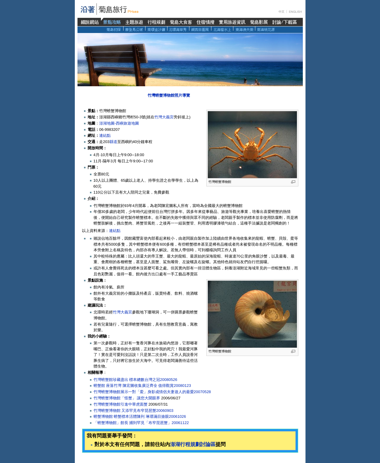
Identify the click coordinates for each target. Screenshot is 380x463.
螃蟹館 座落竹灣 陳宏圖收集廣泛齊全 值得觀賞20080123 (142, 385)
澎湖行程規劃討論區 (193, 444)
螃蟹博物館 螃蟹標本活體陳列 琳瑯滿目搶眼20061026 (140, 416)
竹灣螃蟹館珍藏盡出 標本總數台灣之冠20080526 (135, 379)
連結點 (105, 135)
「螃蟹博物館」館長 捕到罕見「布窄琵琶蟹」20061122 (141, 422)
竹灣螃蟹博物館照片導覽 (169, 95)
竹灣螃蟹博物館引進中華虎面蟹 (121, 404)
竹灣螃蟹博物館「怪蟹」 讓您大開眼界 (127, 398)
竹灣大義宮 (164, 117)
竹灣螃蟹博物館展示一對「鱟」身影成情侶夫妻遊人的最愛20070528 (152, 392)
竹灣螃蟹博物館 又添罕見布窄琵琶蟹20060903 (133, 410)
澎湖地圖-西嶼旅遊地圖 (119, 123)
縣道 (113, 141)
